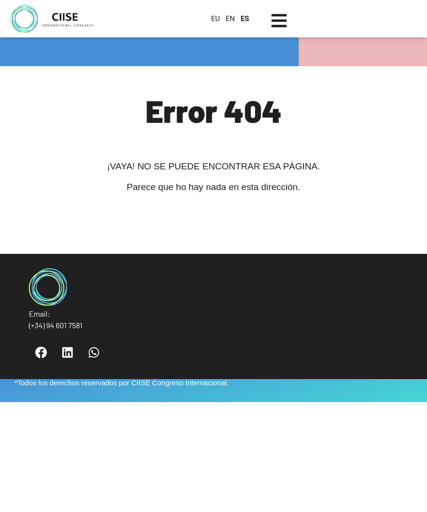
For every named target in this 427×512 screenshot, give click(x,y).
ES (245, 18)
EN (230, 18)
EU (215, 18)
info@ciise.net (76, 313)
